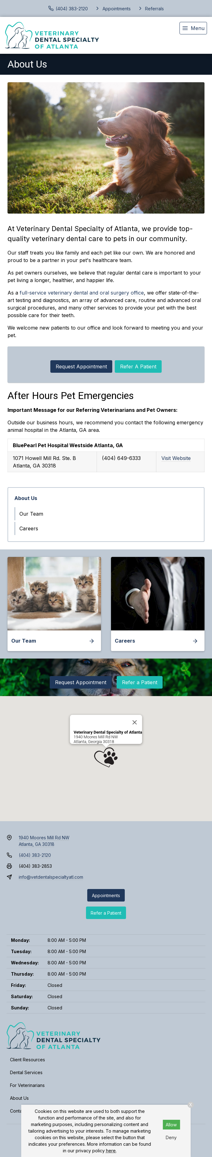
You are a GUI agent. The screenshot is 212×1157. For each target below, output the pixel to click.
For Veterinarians (27, 1085)
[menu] (193, 28)
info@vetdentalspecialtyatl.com (51, 877)
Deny (171, 1137)
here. (111, 1150)
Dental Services (26, 1072)
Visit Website (176, 458)
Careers (28, 528)
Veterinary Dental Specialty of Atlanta (108, 732)
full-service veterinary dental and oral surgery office (82, 293)
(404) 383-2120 (35, 855)
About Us (25, 498)
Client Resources (27, 1059)
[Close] (134, 722)
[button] (106, 757)
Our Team (31, 514)
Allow (171, 1124)
